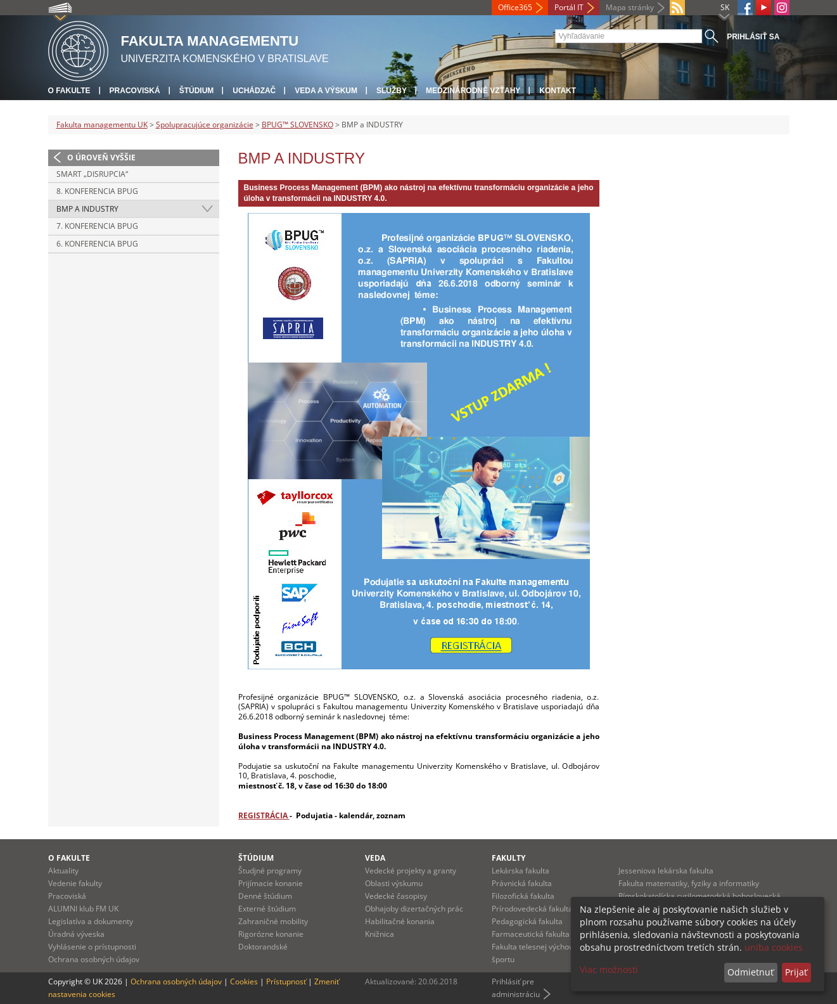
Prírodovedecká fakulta (532, 908)
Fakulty (508, 858)
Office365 (515, 7)
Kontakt (557, 90)
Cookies (244, 981)
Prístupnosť (286, 981)
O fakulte (69, 90)
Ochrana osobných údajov (93, 959)
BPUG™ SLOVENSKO (297, 124)
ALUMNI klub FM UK (83, 908)
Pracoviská (135, 90)
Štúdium (196, 90)
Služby (391, 90)
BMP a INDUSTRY (87, 208)
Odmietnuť (750, 972)
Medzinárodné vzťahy (473, 90)
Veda (375, 858)
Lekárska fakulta (520, 870)
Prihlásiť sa (753, 36)
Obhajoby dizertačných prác (414, 908)
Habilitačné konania (400, 921)
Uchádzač (254, 90)
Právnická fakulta (522, 883)
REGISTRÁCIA (264, 815)
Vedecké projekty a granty (410, 870)
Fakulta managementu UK (102, 124)
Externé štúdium (267, 908)
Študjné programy (270, 870)
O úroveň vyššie (101, 157)
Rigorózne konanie (270, 934)
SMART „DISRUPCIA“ (92, 174)
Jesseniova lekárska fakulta (665, 870)
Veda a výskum (326, 90)
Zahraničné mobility (273, 921)
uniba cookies (773, 947)
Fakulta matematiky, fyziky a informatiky (688, 883)
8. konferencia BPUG (97, 191)
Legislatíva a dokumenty (90, 921)
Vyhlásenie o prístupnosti (92, 946)
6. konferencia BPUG (97, 243)
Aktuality (63, 870)
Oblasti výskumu (394, 883)
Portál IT (569, 7)
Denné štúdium (265, 896)
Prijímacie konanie (270, 883)
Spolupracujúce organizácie (204, 124)
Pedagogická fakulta (527, 921)
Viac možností (609, 969)
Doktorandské (263, 946)
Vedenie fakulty (75, 883)
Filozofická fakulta (523, 896)
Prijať (796, 972)
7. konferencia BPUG (97, 226)
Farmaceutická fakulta (531, 934)
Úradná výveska (76, 934)
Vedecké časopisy (396, 896)
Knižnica (379, 934)
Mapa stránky (630, 7)
